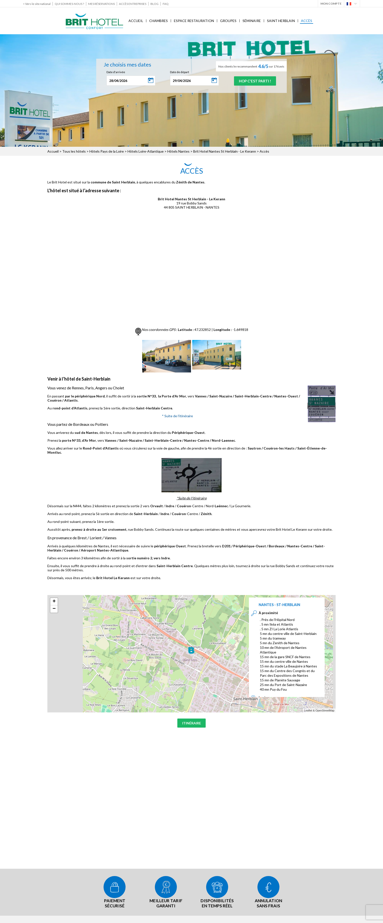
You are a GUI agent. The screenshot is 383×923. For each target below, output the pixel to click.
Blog (154, 4)
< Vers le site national (37, 4)
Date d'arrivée (114, 72)
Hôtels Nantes (178, 151)
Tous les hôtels (74, 151)
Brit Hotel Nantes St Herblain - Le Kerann (224, 151)
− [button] (54, 609)
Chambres (158, 21)
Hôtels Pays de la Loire (106, 151)
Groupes (228, 21)
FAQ (166, 4)
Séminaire (252, 21)
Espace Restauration (194, 21)
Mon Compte (330, 3)
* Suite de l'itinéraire (177, 416)
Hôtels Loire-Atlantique (146, 151)
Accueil (135, 21)
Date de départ (177, 72)
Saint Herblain (281, 21)
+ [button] (54, 601)
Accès (306, 21)
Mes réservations (101, 4)
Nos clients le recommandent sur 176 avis (251, 66)
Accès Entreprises (132, 4)
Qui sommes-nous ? (69, 4)
